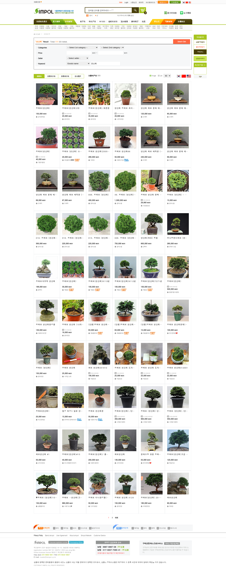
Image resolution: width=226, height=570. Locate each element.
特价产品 (92, 21)
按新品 (39, 76)
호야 (74, 528)
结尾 (116, 517)
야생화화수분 (117, 27)
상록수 (145, 246)
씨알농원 (93, 379)
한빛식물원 (60, 27)
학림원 (78, 26)
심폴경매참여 (200, 42)
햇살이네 (171, 463)
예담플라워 (141, 27)
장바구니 (200, 52)
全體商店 (181, 21)
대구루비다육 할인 (125, 15)
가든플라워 (123, 27)
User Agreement (61, 535)
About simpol (74, 535)
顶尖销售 (124, 21)
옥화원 (171, 506)
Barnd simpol (49, 535)
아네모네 (153, 27)
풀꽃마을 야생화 (174, 292)
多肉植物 (68, 21)
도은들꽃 (176, 27)
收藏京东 (37, 2)
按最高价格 (65, 76)
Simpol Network (86, 535)
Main (120, 2)
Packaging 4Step (76, 542)
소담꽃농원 (146, 206)
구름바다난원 (148, 27)
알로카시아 (96, 528)
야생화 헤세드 (94, 463)
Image (153, 75)
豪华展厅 (134, 21)
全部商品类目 (41, 21)
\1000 (102, 21)
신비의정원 (41, 463)
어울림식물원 (41, 27)
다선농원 (89, 27)
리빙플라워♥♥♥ (69, 160)
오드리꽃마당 (53, 27)
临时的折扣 (112, 21)
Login (126, 2)
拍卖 (143, 21)
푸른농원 (36, 27)
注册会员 (133, 2)
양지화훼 (180, 27)
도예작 (145, 117)
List (160, 75)
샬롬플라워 (41, 506)
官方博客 (187, 12)
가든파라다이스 (164, 27)
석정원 (92, 160)
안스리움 (84, 528)
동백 (153, 528)
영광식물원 (99, 27)
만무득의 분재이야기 (70, 420)
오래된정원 (146, 506)
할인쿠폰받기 (200, 47)
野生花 (157, 21)
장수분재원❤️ (173, 333)
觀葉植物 (168, 21)
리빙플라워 (72, 27)
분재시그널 (172, 246)
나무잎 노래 (67, 376)
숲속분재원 (41, 117)
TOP (200, 77)
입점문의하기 (200, 58)
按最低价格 (51, 76)
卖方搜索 (56, 21)
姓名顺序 (78, 76)
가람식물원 (41, 162)
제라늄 (65, 528)
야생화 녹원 (120, 160)
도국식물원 (93, 506)
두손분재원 (41, 420)
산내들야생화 (171, 27)
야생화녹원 (84, 27)
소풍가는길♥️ (68, 506)
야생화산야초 (129, 27)
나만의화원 (120, 119)
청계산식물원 (135, 27)
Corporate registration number (58, 542)
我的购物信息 (150, 2)
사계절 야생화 (121, 422)
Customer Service (100, 535)
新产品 (82, 21)
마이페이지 (200, 37)
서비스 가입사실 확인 (172, 543)
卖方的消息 (172, 12)
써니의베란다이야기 (70, 463)
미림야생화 (47, 27)
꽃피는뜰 (93, 203)
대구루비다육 (106, 27)
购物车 (141, 2)
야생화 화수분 (42, 333)
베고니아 (173, 528)
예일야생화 (66, 27)
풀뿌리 (40, 290)
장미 (90, 15)
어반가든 (158, 27)
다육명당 (111, 27)
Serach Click (181, 41)
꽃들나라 (93, 27)
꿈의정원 (66, 119)
